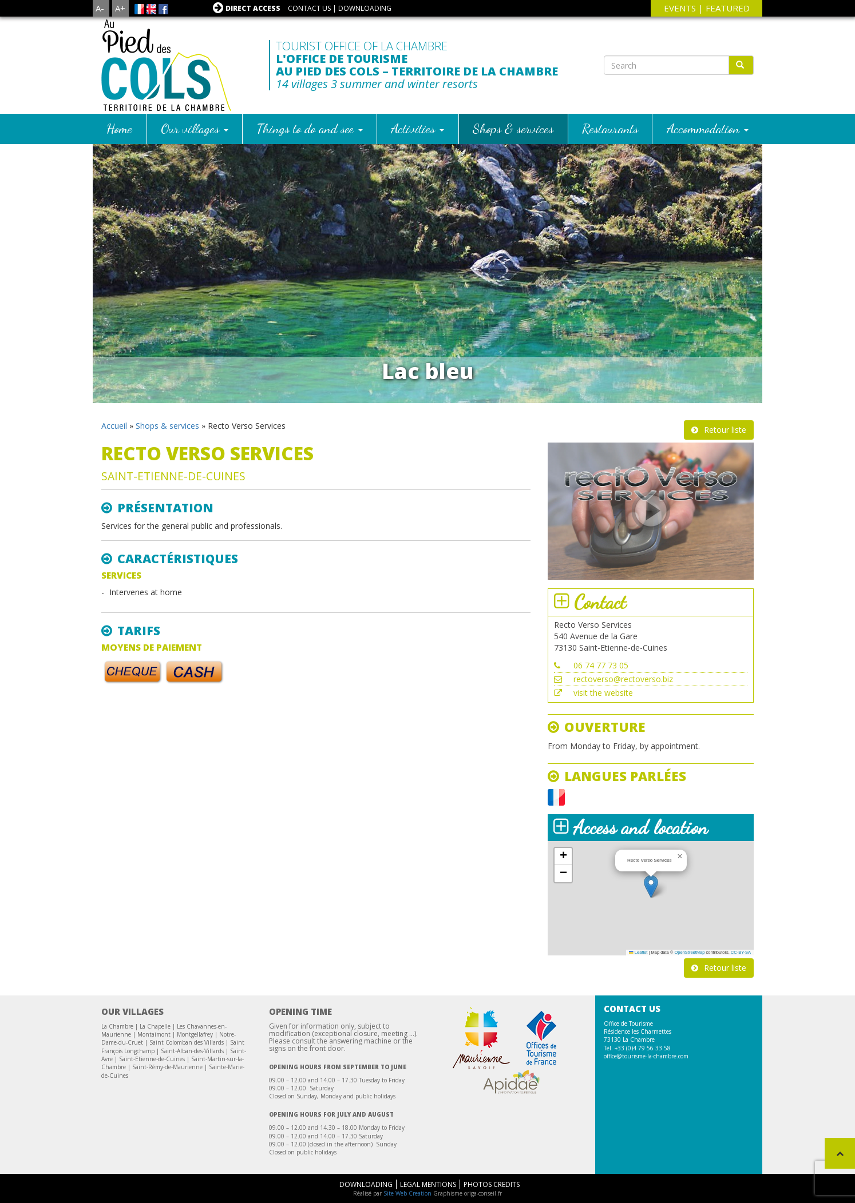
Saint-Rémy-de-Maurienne (167, 1067)
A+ (120, 8)
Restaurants (610, 128)
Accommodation (708, 128)
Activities (417, 128)
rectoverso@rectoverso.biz (623, 679)
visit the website (603, 692)
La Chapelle (155, 1026)
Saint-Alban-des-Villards (192, 1051)
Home (119, 128)
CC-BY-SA (741, 952)
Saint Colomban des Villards (186, 1042)
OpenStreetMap (689, 952)
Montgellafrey (195, 1034)
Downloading (364, 8)
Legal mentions (428, 1184)
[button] (651, 886)
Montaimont (154, 1034)
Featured (728, 8)
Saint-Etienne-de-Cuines (152, 1059)
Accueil (114, 425)
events (680, 8)
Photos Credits (492, 1184)
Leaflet (638, 952)
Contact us (309, 8)
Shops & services (513, 128)
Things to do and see (310, 128)
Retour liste (725, 429)
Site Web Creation (407, 1193)
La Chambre (117, 1026)
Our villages (194, 128)
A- (100, 8)
